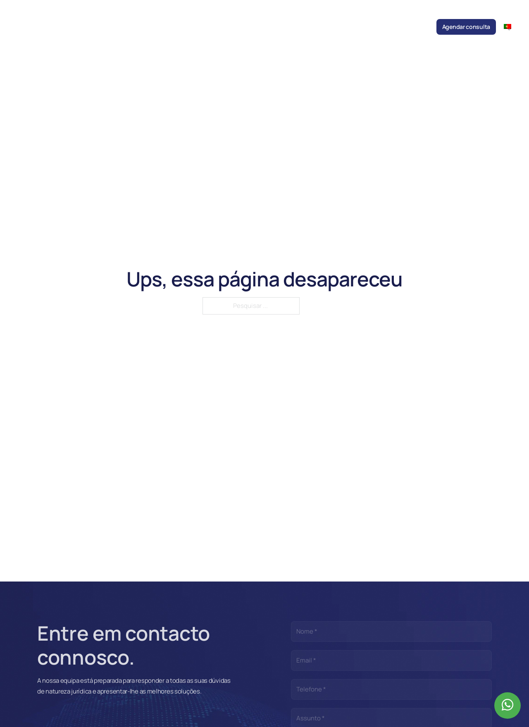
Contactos (414, 27)
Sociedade (159, 27)
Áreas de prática (226, 27)
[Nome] (391, 631)
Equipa (189, 27)
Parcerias (336, 27)
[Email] (391, 660)
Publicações (300, 27)
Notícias (266, 27)
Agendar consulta (466, 27)
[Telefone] (391, 689)
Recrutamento (374, 27)
